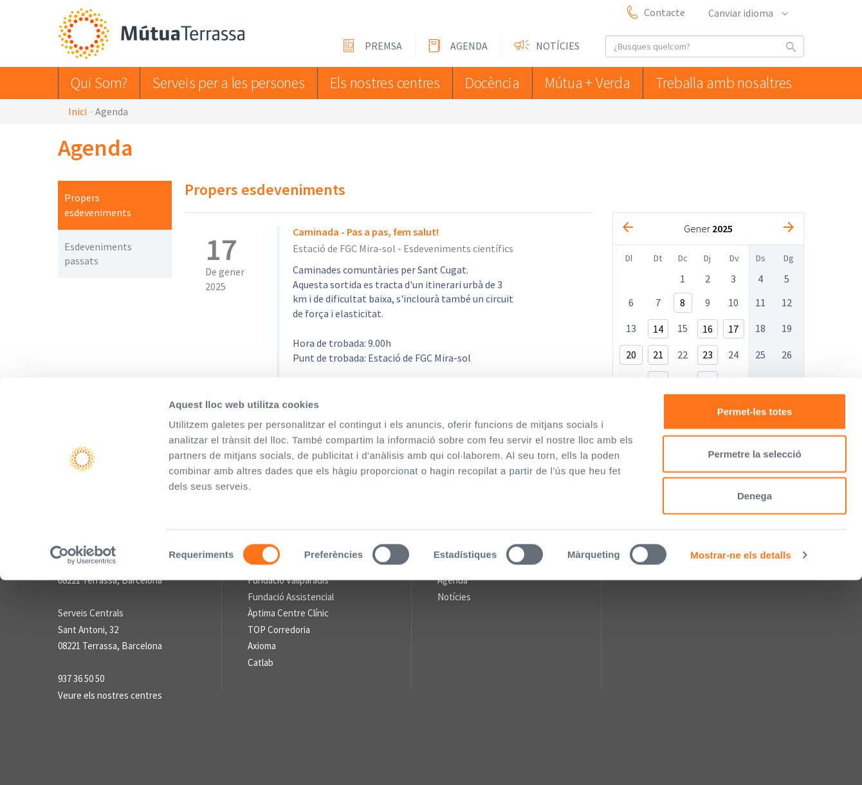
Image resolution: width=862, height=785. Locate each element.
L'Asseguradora (278, 564)
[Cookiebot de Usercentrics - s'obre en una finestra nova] (83, 760)
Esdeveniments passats (98, 254)
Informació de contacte (105, 544)
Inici (77, 111)
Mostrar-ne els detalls (740, 759)
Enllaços (265, 544)
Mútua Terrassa (154, 34)
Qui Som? (102, 82)
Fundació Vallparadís (288, 580)
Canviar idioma (747, 12)
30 (707, 380)
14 (658, 328)
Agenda (469, 45)
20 (631, 354)
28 (658, 380)
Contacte (664, 12)
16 (707, 328)
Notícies (558, 45)
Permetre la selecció (754, 658)
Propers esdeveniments (97, 205)
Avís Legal (381, 487)
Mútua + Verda (594, 82)
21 (658, 354)
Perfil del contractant (300, 487)
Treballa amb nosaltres (728, 82)
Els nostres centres (383, 82)
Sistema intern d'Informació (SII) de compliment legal (534, 487)
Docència (494, 82)
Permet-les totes (755, 616)
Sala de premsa (468, 544)
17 (733, 328)
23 (707, 354)
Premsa (383, 45)
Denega (754, 700)
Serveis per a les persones (230, 82)
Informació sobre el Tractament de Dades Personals (369, 502)
